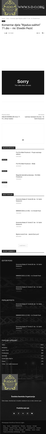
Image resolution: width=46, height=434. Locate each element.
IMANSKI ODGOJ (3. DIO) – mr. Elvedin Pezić (28, 211)
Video (7, 18)
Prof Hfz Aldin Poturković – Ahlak (25, 164)
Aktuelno (4, 159)
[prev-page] (3, 186)
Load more (23, 245)
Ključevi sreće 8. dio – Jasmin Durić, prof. (27, 234)
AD (6, 33)
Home (3, 18)
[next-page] (6, 186)
